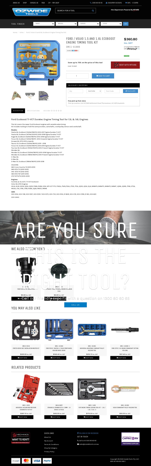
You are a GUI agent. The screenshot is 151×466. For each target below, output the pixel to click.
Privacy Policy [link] (49, 452)
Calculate (130, 91)
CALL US (75, 305)
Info (138, 49)
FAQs (43, 3)
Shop (25, 3)
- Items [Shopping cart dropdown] (131, 3)
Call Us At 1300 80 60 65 (86, 441)
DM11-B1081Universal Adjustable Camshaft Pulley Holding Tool (92, 348)
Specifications (33, 111)
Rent (125, 65)
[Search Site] (93, 10)
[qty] (77, 75)
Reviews (53, 111)
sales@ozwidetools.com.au (88, 444)
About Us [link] (47, 437)
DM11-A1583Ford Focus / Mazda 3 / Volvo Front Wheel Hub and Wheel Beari (59, 348)
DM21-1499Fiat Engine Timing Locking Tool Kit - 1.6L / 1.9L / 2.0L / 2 (92, 407)
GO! (125, 24)
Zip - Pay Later (53, 3)
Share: (72, 50)
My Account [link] (48, 441)
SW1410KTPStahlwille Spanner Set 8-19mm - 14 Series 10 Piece (58, 407)
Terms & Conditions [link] (51, 444)
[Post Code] (112, 91)
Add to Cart (103, 76)
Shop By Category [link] (50, 448)
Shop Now (22, 358)
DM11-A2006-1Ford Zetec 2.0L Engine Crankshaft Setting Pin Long (125, 348)
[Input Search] (72, 10)
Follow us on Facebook (87, 433)
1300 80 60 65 (96, 3)
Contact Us (34, 3)
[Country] (93, 91)
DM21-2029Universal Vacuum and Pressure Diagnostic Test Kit (26, 407)
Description (18, 111)
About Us (16, 3)
